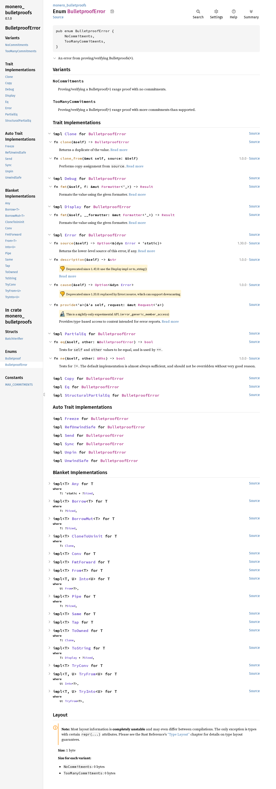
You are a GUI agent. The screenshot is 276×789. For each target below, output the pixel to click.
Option (103, 243)
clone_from (71, 158)
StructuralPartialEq (87, 395)
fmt (63, 186)
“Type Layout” (179, 734)
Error (71, 235)
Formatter (111, 186)
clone (65, 142)
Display (73, 206)
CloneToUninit (87, 536)
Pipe (76, 596)
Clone (71, 133)
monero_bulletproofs (69, 5)
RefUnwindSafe (80, 426)
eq (62, 342)
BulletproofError (107, 133)
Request (145, 305)
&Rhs (101, 358)
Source (58, 17)
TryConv (80, 665)
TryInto (87, 691)
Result (146, 186)
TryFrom (87, 673)
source (66, 243)
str (113, 259)
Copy (69, 378)
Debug (71, 178)
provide (67, 305)
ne (62, 358)
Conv (76, 553)
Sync (69, 443)
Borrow (79, 501)
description (72, 259)
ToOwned (80, 630)
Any (75, 483)
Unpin (71, 452)
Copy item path (112, 11)
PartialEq (75, 333)
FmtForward (84, 562)
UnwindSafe (76, 460)
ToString (81, 648)
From (76, 570)
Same (76, 613)
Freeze (72, 418)
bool (148, 342)
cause (65, 285)
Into (83, 578)
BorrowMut (82, 518)
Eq (67, 386)
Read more (118, 149)
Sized (88, 493)
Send (69, 435)
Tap (75, 622)
